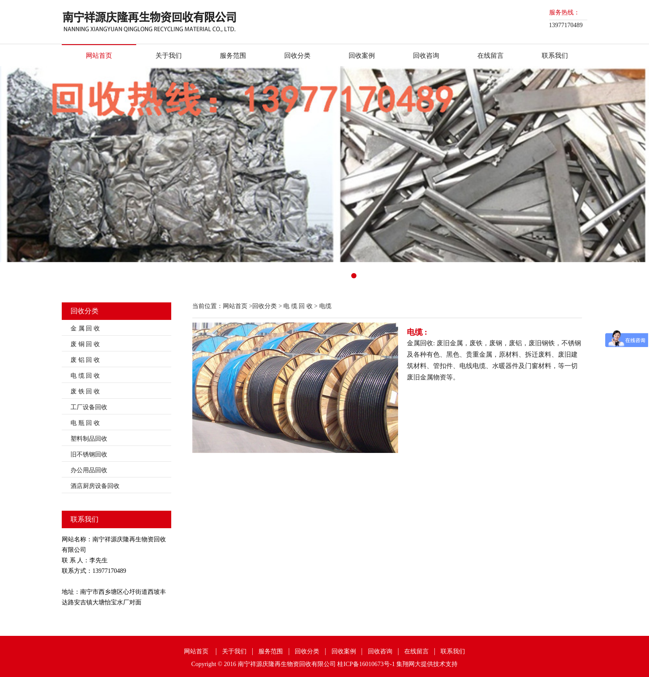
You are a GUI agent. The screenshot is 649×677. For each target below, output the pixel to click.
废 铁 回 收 (85, 391)
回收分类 (297, 55)
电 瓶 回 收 (85, 423)
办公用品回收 (89, 470)
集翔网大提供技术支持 (427, 664)
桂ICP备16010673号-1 (366, 664)
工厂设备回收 (89, 407)
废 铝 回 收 (85, 360)
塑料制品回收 (89, 438)
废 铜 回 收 (85, 344)
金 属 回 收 (85, 328)
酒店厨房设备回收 (95, 486)
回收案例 (362, 55)
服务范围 (233, 55)
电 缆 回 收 (85, 375)
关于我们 (168, 55)
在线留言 (490, 55)
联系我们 (555, 55)
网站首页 (99, 55)
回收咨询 (426, 55)
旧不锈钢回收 (89, 454)
